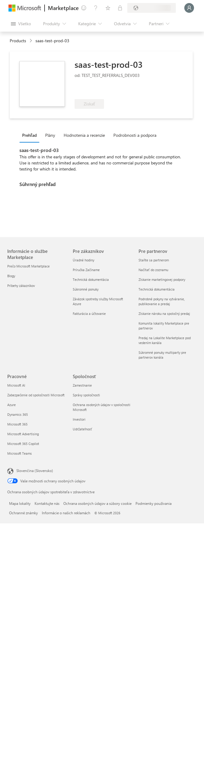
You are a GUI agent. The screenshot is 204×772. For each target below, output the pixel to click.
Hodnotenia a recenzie (84, 135)
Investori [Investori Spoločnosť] (79, 419)
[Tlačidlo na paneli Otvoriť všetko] (20, 24)
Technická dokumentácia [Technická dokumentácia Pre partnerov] (157, 289)
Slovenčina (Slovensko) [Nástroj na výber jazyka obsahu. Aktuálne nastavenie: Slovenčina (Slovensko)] (34, 470)
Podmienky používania (153, 503)
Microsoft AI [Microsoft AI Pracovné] (16, 385)
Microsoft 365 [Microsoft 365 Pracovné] (17, 424)
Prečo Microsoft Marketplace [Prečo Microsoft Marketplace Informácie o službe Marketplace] (28, 266)
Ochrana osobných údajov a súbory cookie (97, 503)
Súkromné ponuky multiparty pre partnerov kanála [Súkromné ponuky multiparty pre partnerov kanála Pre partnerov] (162, 355)
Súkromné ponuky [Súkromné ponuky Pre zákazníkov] (86, 289)
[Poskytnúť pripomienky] (84, 8)
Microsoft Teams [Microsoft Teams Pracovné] (19, 453)
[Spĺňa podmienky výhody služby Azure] (99, 90)
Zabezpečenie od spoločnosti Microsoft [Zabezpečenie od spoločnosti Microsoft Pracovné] (36, 395)
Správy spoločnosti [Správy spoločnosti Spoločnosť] (86, 395)
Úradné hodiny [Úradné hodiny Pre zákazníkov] (83, 260)
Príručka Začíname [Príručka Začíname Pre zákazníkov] (86, 269)
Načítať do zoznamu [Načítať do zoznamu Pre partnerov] (153, 269)
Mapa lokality (20, 503)
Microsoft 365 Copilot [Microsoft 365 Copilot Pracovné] (23, 443)
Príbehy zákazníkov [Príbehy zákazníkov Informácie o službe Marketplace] (21, 285)
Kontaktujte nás (47, 503)
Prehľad (29, 135)
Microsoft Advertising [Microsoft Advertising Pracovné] (23, 434)
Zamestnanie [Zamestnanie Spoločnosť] (82, 385)
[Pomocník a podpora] (96, 8)
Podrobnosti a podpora (134, 135)
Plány (50, 135)
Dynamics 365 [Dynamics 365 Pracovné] (17, 414)
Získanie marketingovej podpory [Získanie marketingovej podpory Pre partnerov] (162, 279)
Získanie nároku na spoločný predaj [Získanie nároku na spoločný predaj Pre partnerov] (164, 313)
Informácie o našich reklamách (66, 512)
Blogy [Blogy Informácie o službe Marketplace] (11, 276)
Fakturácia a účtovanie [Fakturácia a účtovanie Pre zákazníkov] (89, 313)
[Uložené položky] (108, 8)
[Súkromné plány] (120, 8)
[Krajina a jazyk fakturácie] (151, 8)
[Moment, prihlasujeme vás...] (189, 8)
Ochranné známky (23, 512)
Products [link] (18, 40)
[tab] (30, 135)
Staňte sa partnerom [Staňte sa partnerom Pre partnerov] (154, 260)
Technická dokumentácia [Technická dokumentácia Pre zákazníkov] (91, 279)
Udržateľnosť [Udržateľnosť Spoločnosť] (82, 429)
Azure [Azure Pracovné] (11, 404)
